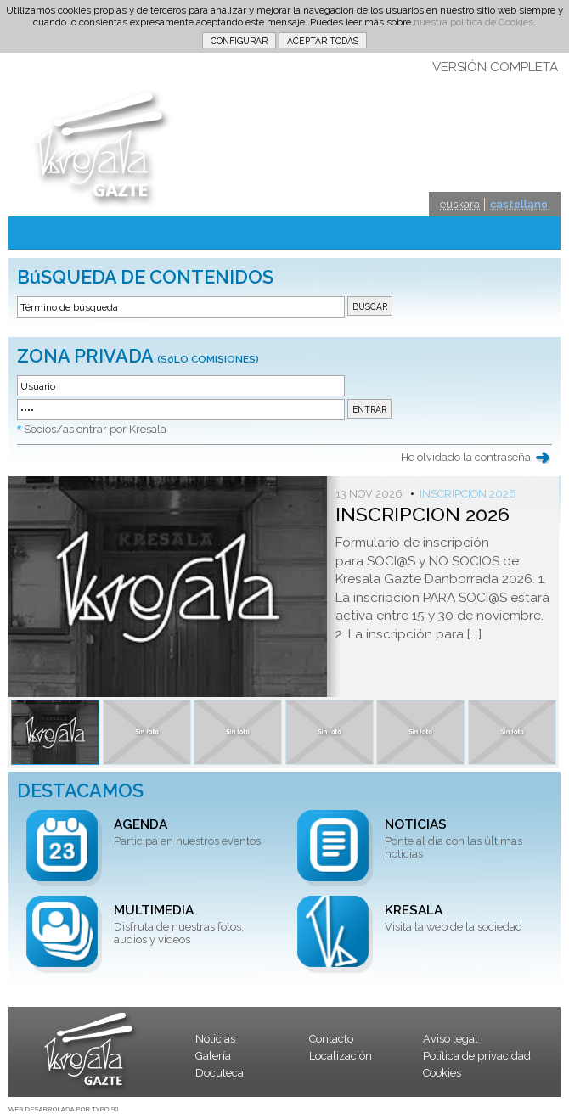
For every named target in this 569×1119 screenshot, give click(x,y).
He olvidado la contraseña (466, 457)
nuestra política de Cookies (473, 22)
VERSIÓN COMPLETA (495, 67)
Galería (213, 1055)
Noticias (215, 1038)
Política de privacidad (477, 1055)
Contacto (331, 1038)
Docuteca (219, 1072)
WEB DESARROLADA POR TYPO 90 (63, 1109)
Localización (340, 1055)
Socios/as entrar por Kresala (95, 429)
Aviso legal (450, 1038)
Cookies (442, 1072)
